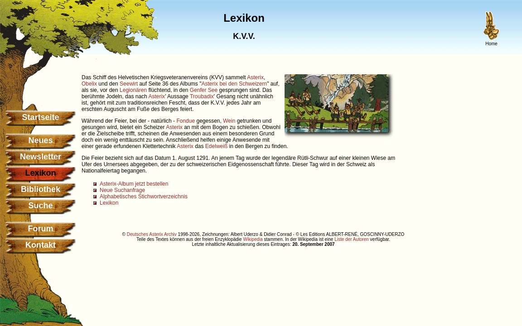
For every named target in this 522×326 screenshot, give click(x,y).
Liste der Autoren (351, 239)
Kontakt (40, 244)
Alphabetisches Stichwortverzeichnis (144, 196)
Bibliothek (40, 189)
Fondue (185, 121)
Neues (40, 140)
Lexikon (109, 203)
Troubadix (202, 96)
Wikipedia (252, 239)
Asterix (255, 77)
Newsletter (40, 156)
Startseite (40, 117)
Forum (40, 228)
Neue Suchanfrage (122, 190)
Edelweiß (216, 146)
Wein (229, 121)
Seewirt (129, 84)
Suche (40, 205)
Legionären (133, 90)
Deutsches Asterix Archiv (152, 234)
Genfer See (204, 90)
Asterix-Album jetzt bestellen (134, 184)
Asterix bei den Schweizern (234, 84)
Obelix (89, 84)
